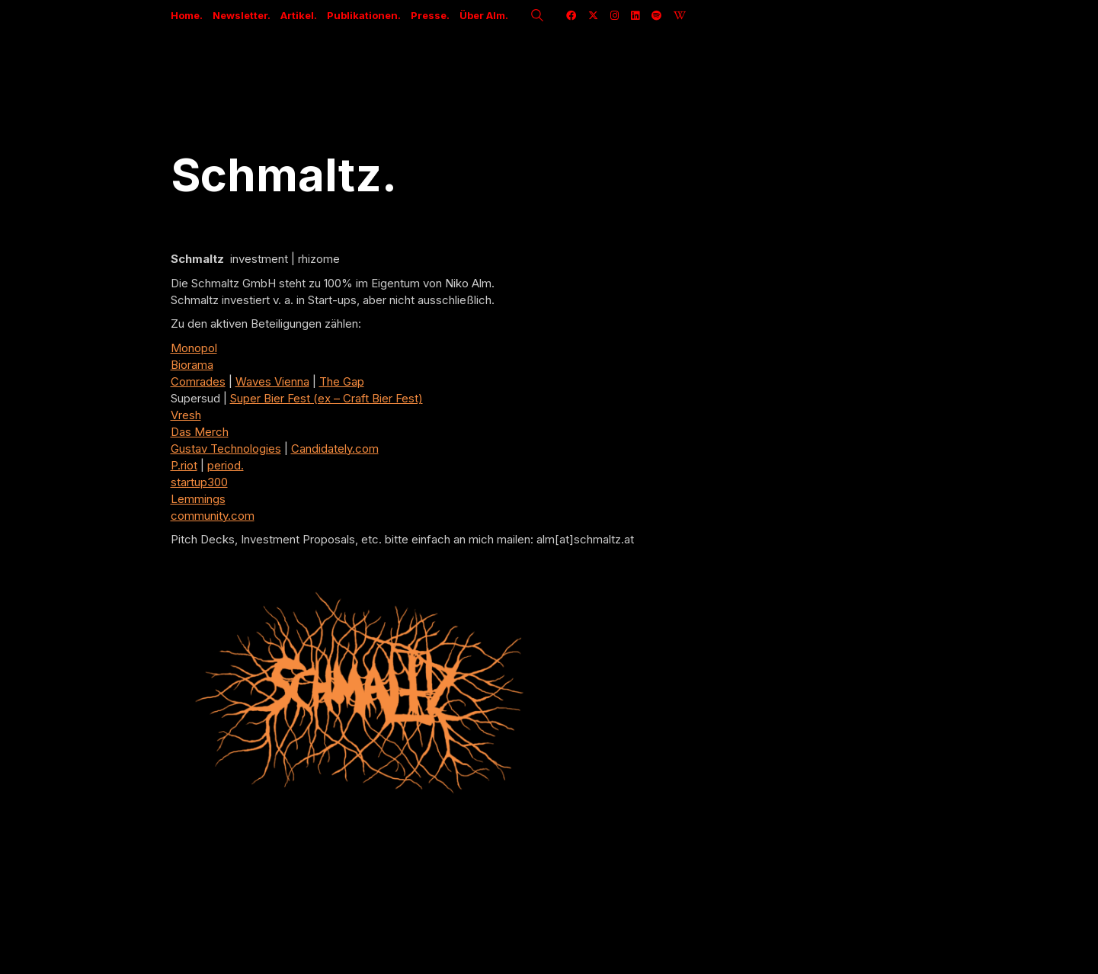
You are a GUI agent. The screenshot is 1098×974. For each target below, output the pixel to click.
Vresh (186, 415)
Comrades (198, 381)
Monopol (194, 348)
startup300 (199, 482)
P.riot (184, 465)
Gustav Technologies (226, 448)
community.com (212, 515)
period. (225, 465)
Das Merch (200, 432)
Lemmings (198, 499)
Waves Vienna (272, 381)
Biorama (192, 364)
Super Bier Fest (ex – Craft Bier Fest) (326, 398)
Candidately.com (335, 448)
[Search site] (537, 16)
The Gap (341, 381)
